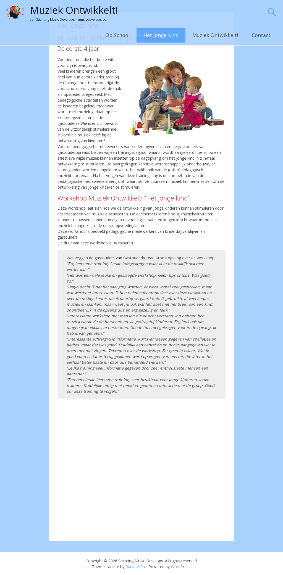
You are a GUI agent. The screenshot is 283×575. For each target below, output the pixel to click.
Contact (261, 35)
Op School (117, 35)
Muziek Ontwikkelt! (74, 10)
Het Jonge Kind (161, 35)
